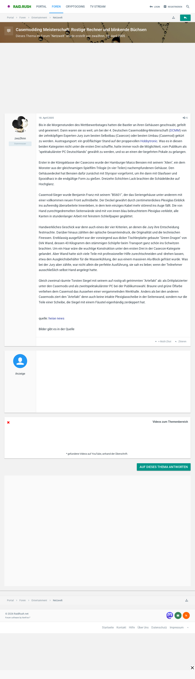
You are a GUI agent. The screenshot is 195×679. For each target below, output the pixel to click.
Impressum (177, 627)
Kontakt (121, 627)
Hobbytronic (148, 141)
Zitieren (182, 341)
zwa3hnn (98, 36)
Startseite (108, 627)
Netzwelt (58, 36)
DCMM (175, 130)
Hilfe (132, 627)
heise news (56, 318)
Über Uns (143, 627)
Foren (56, 6)
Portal (41, 6)
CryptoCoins (75, 6)
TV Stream (97, 6)
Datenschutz (159, 627)
